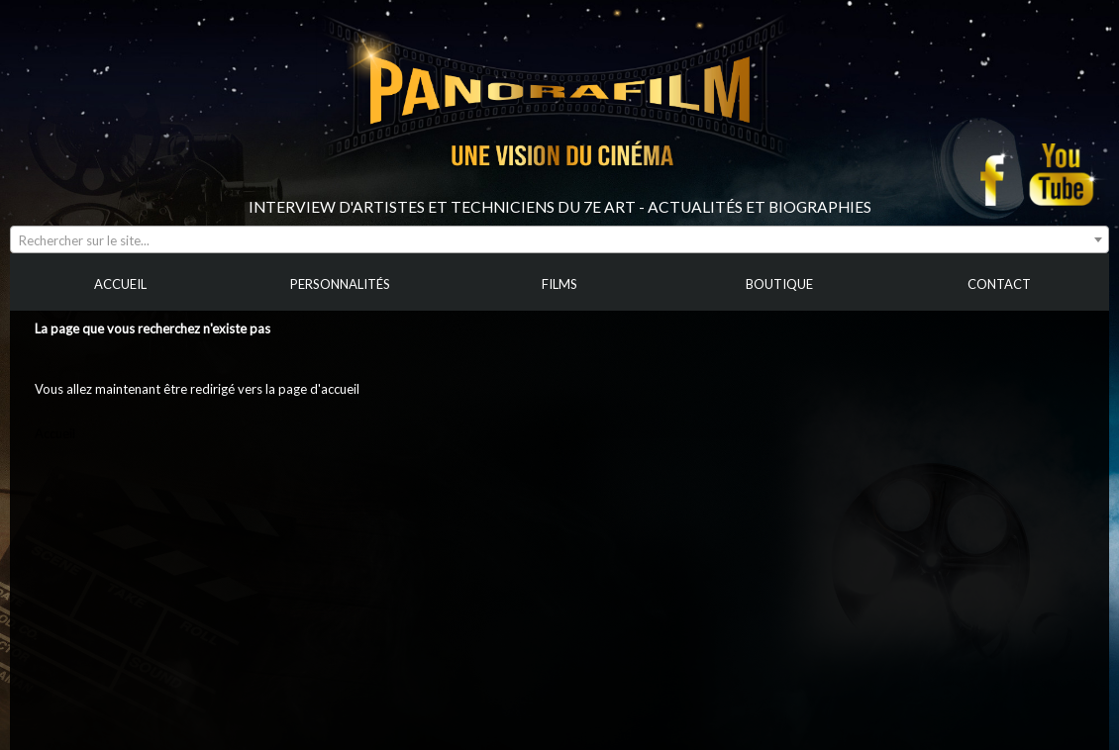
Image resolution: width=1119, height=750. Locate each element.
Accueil (55, 433)
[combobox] (559, 239)
